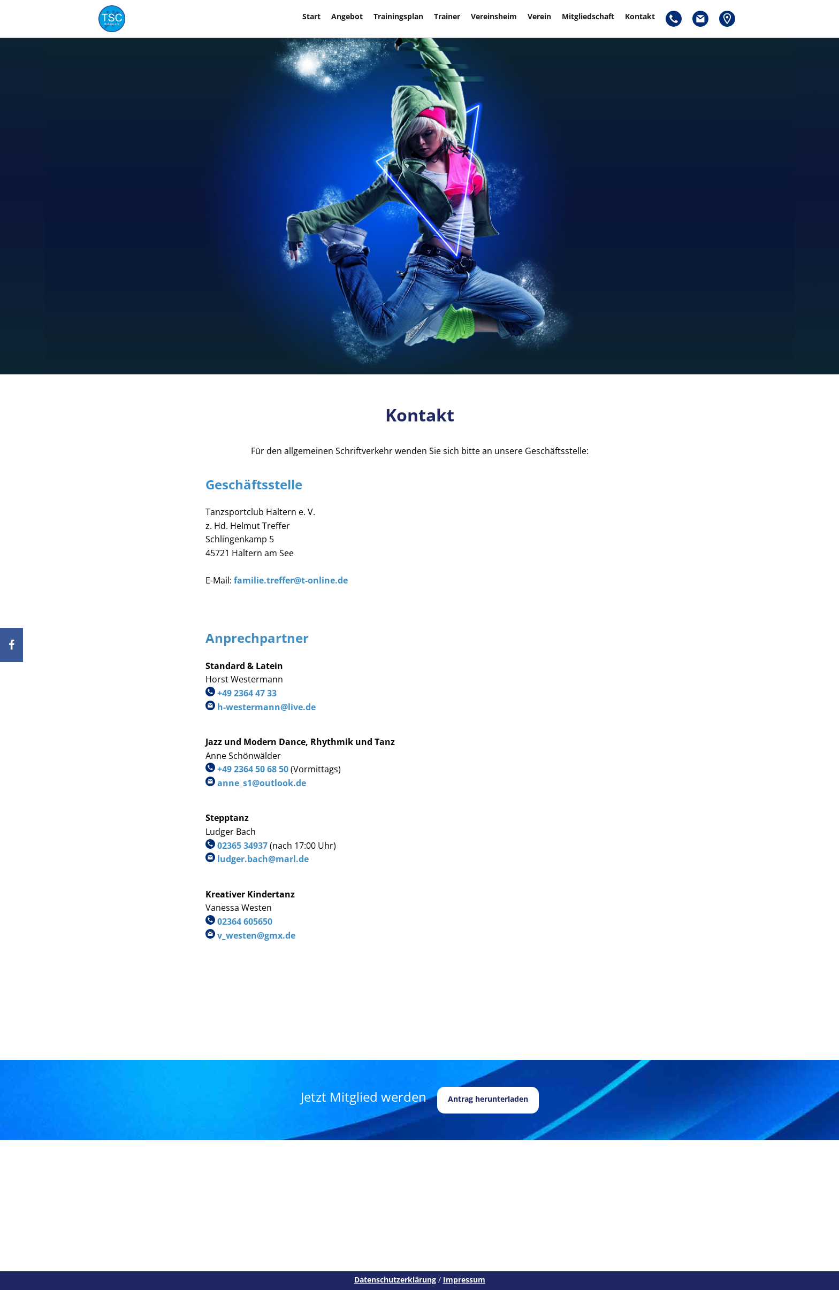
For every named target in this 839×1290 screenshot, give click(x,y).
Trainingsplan (398, 16)
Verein (539, 16)
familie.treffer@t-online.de (291, 580)
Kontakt (640, 16)
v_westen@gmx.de (256, 935)
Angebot (347, 16)
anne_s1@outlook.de (261, 783)
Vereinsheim (494, 16)
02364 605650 (244, 921)
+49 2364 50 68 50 (252, 769)
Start (311, 16)
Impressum (464, 1279)
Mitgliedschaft (588, 16)
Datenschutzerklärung (395, 1279)
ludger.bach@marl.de (263, 859)
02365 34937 (242, 845)
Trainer (447, 16)
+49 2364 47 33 (247, 693)
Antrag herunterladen (488, 1099)
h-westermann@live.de (266, 707)
